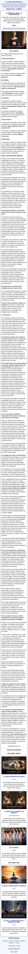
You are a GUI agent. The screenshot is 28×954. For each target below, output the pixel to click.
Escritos (22, 28)
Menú (17, 6)
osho (14, 888)
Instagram (11, 942)
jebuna (14, 850)
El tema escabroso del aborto (14, 776)
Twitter (11, 941)
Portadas (5, 28)
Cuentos (8, 4)
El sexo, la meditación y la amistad (14, 886)
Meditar (13, 6)
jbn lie (14, 779)
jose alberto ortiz (14, 815)
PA (2, 4)
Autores (19, 4)
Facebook (16, 941)
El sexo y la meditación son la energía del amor (14, 921)
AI (4, 4)
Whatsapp (5, 941)
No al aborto (14, 847)
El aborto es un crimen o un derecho (14, 812)
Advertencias (11, 945)
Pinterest (22, 941)
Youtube (17, 942)
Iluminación (6, 6)
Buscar (24, 4)
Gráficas (22, 6)
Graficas (11, 28)
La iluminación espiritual (14, 2)
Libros (18, 945)
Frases (14, 4)
